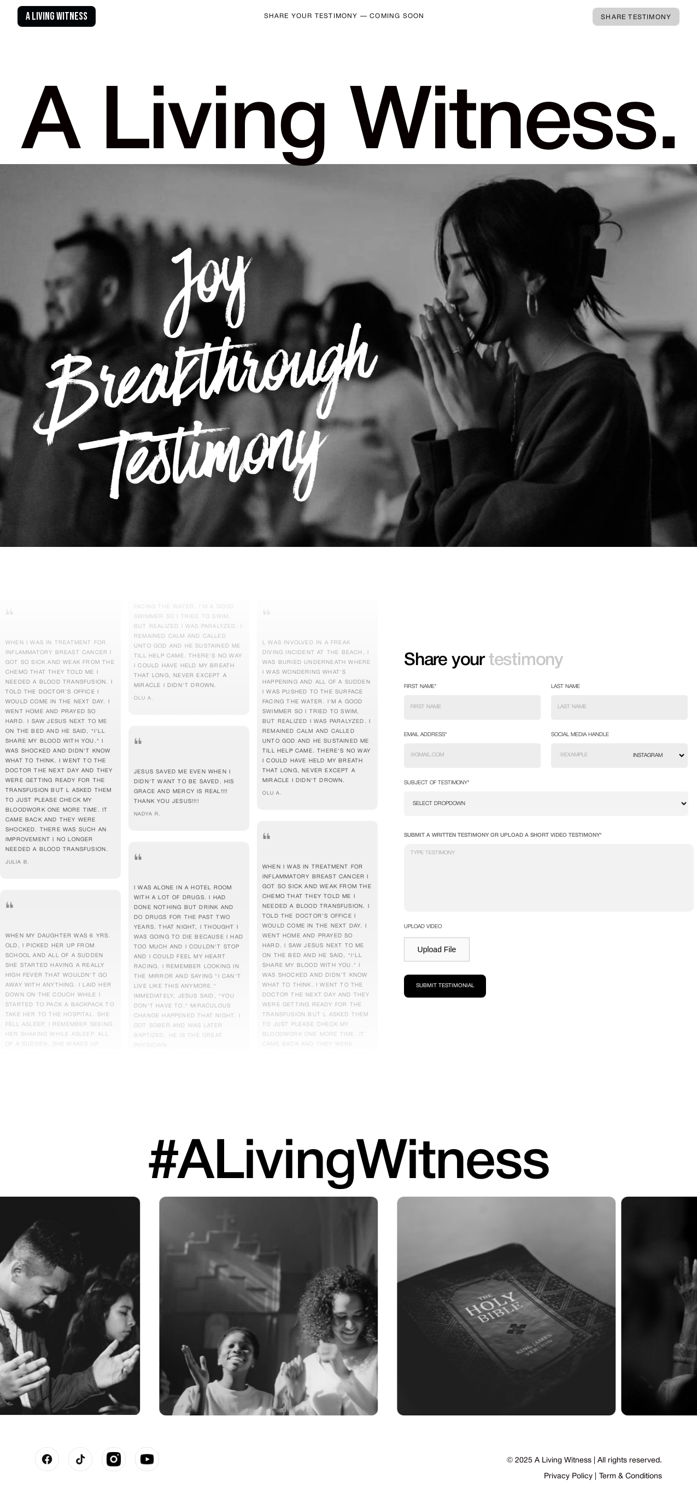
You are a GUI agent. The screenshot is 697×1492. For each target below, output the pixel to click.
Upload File (437, 949)
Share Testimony (636, 17)
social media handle (580, 734)
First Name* (420, 686)
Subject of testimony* (437, 782)
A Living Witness (56, 16)
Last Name (565, 686)
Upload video (423, 926)
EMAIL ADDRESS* (425, 734)
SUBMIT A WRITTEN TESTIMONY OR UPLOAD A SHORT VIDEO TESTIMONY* (503, 835)
